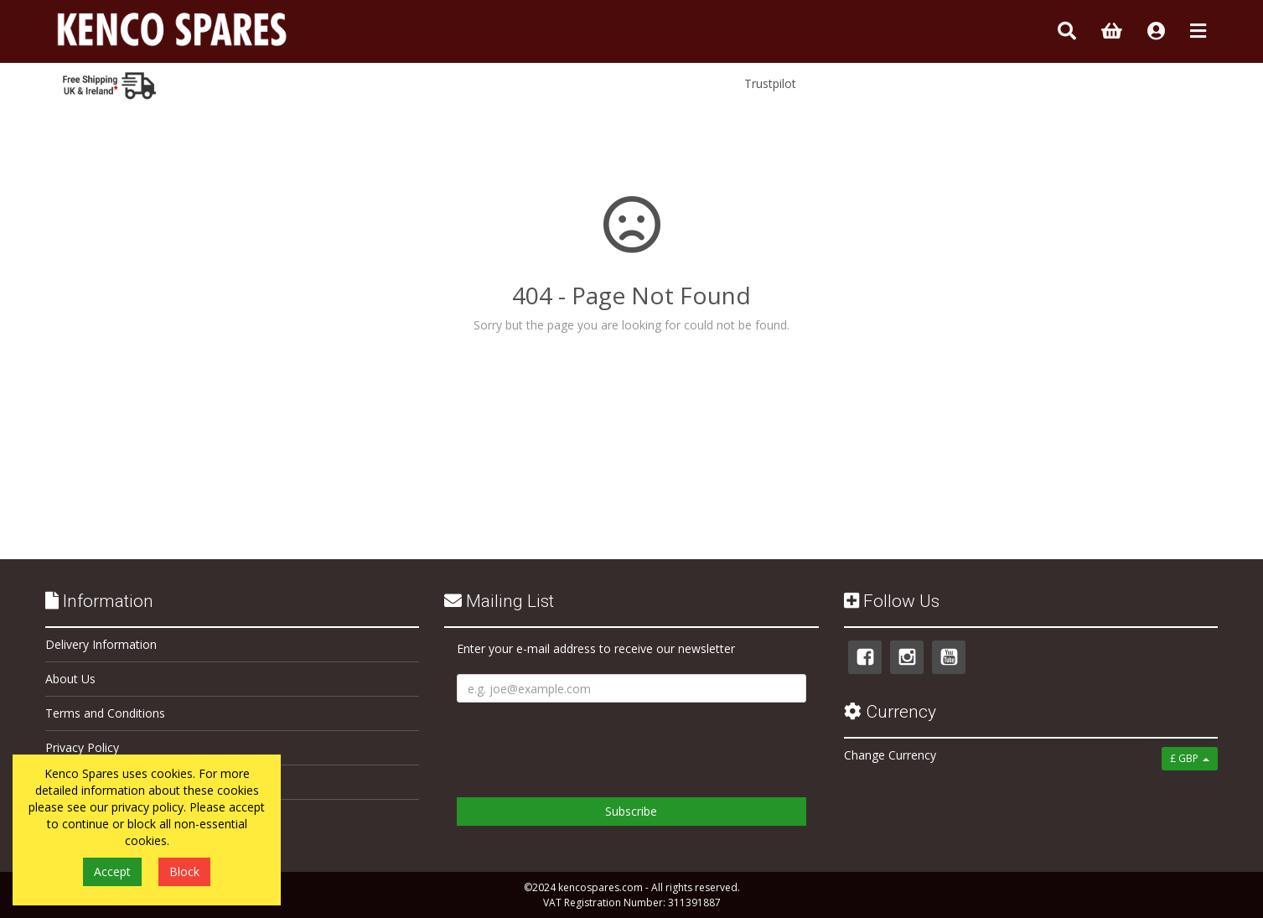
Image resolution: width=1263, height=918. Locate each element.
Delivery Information (101, 644)
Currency (890, 712)
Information (99, 601)
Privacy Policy (82, 747)
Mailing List (499, 601)
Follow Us (891, 601)
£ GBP (1189, 758)
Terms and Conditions (105, 713)
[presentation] (584, 743)
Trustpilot (770, 83)
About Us (70, 679)
